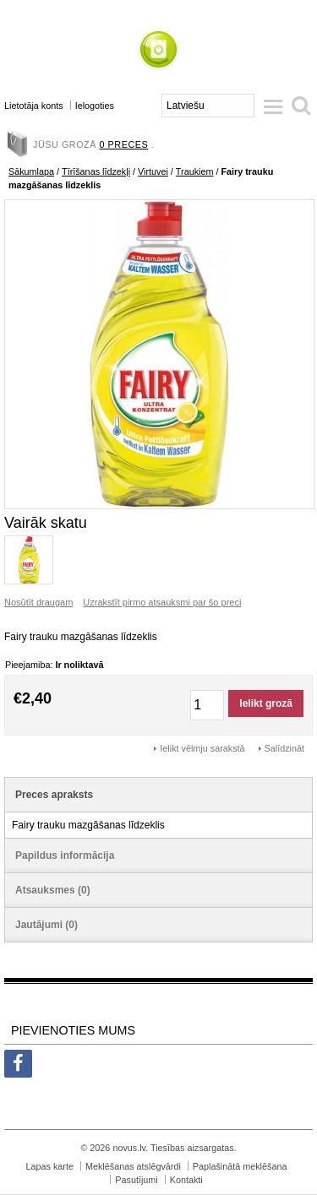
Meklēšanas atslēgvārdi (133, 1166)
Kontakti (186, 1180)
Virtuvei (153, 171)
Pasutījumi (136, 1180)
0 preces (124, 144)
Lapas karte (50, 1166)
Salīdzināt (284, 748)
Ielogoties (94, 105)
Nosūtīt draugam (38, 602)
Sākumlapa (31, 171)
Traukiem (195, 171)
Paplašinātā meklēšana (240, 1166)
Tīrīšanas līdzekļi (96, 171)
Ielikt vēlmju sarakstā (202, 748)
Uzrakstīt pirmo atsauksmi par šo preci (162, 602)
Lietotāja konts (33, 105)
